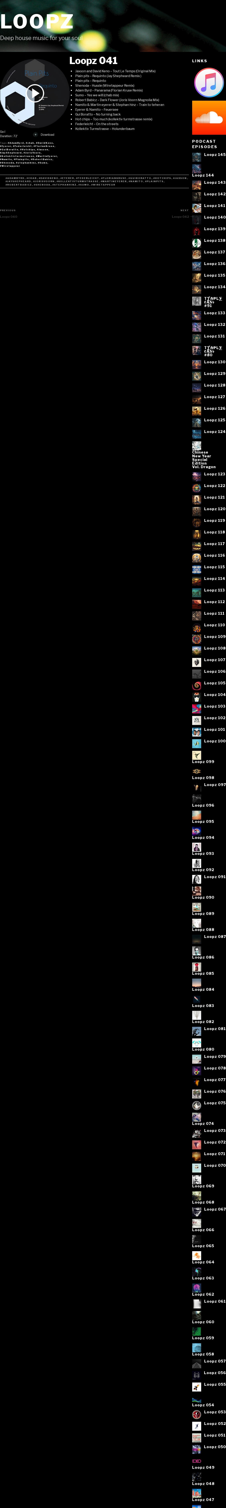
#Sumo (83, 184)
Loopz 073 (215, 1130)
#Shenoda (42, 184)
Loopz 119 (214, 520)
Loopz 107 (214, 660)
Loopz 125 (214, 420)
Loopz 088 (203, 929)
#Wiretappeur (103, 184)
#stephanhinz (64, 184)
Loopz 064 (203, 1262)
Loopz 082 (203, 1021)
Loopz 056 (215, 1372)
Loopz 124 (215, 431)
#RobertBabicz (19, 184)
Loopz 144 (203, 175)
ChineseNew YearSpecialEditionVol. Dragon (204, 459)
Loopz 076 (215, 1091)
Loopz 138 (215, 240)
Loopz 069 (203, 1186)
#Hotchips (162, 178)
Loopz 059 (203, 1338)
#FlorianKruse (114, 178)
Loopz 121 (214, 497)
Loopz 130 (215, 362)
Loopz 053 (215, 1412)
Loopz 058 (203, 1354)
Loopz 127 (214, 397)
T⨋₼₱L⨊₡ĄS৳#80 (213, 351)
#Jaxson (180, 178)
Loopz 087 (215, 936)
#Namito (136, 181)
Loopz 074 (203, 1123)
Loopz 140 (215, 217)
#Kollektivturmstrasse (78, 181)
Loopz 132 (214, 324)
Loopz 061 (215, 1301)
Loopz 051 (215, 1435)
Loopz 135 (214, 275)
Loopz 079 (215, 1056)
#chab (32, 178)
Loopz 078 (215, 1068)
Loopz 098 (203, 777)
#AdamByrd (15, 178)
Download (43, 135)
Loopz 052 (215, 1423)
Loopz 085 (203, 973)
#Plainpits (154, 181)
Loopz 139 (215, 229)
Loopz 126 (215, 408)
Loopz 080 (203, 1049)
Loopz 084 (203, 989)
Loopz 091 (215, 876)
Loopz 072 (215, 1142)
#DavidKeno (49, 178)
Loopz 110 (214, 625)
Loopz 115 (214, 567)
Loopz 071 (214, 1154)
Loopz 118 (214, 532)
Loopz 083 (203, 1005)
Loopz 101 (214, 729)
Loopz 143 (215, 182)
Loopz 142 (215, 194)
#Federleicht (87, 178)
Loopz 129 (215, 373)
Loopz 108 (215, 648)
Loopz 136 (215, 263)
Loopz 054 (203, 1405)
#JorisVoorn (44, 181)
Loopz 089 (203, 913)
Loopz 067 (215, 1209)
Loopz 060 (203, 1322)
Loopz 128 (215, 385)
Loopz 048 (203, 1483)
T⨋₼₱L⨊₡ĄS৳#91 (213, 302)
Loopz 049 (203, 1467)
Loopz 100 (215, 741)
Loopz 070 (215, 1165)
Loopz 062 (203, 1294)
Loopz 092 (203, 869)
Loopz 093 (203, 853)
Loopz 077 (215, 1079)
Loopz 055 (215, 1384)
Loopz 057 (215, 1361)
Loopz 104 (215, 694)
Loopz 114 (214, 578)
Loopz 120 (215, 509)
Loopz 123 (214, 474)
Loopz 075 (215, 1103)
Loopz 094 (203, 837)
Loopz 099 (203, 761)
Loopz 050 (215, 1447)
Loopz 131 (214, 336)
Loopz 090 (203, 897)
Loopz (37, 21)
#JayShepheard (18, 181)
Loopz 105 (215, 683)
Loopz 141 (214, 205)
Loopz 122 (214, 485)
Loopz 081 (215, 1028)
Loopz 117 (214, 543)
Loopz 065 (203, 1246)
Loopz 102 (215, 718)
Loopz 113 (214, 590)
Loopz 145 (215, 154)
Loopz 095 (203, 821)
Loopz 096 (203, 805)
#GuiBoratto (140, 178)
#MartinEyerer (114, 181)
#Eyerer (67, 178)
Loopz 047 (203, 1499)
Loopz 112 (214, 601)
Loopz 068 (203, 1202)
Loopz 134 (215, 287)
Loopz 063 (203, 1278)
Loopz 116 (214, 555)
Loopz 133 (214, 313)
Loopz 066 (203, 1230)
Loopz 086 (203, 957)
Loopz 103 (215, 706)
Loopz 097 (215, 784)
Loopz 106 (215, 671)
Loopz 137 (214, 252)
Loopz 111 (214, 613)
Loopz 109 (215, 636)
